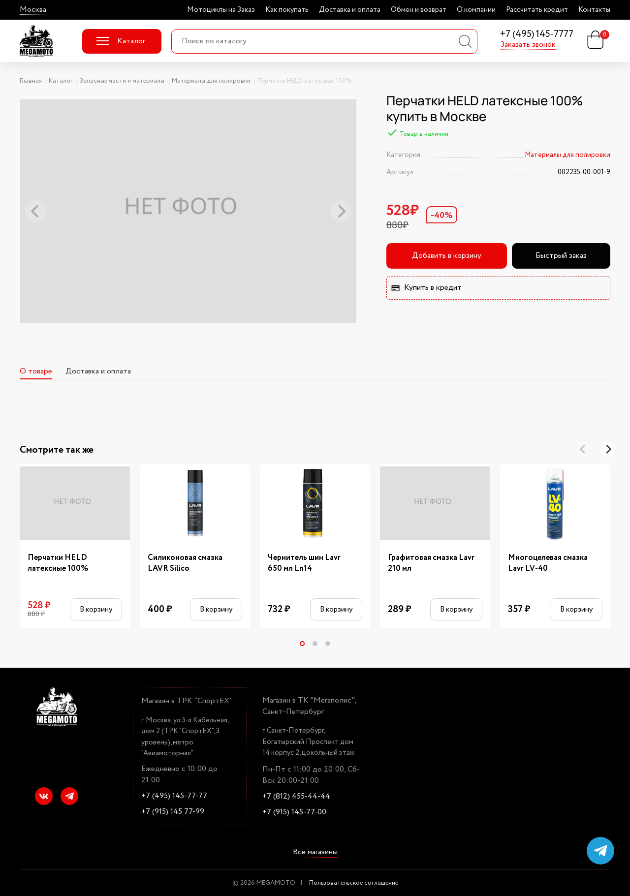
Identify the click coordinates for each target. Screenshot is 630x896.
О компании (476, 9)
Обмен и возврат (418, 9)
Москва (33, 10)
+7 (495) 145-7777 (536, 35)
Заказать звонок (528, 45)
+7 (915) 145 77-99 (172, 811)
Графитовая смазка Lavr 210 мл (431, 563)
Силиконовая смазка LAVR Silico (185, 563)
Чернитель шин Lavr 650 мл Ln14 (304, 563)
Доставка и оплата (349, 9)
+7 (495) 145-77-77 (174, 796)
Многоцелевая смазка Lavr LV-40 (548, 563)
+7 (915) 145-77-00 (294, 812)
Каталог (120, 41)
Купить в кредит (426, 287)
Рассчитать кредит (537, 9)
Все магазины (315, 853)
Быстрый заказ (561, 255)
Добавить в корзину (446, 255)
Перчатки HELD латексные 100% (58, 563)
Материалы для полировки (567, 155)
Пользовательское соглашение (353, 883)
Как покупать (287, 9)
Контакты (594, 9)
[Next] (607, 449)
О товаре (36, 371)
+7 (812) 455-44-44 (296, 796)
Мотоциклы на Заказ (221, 9)
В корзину (96, 609)
